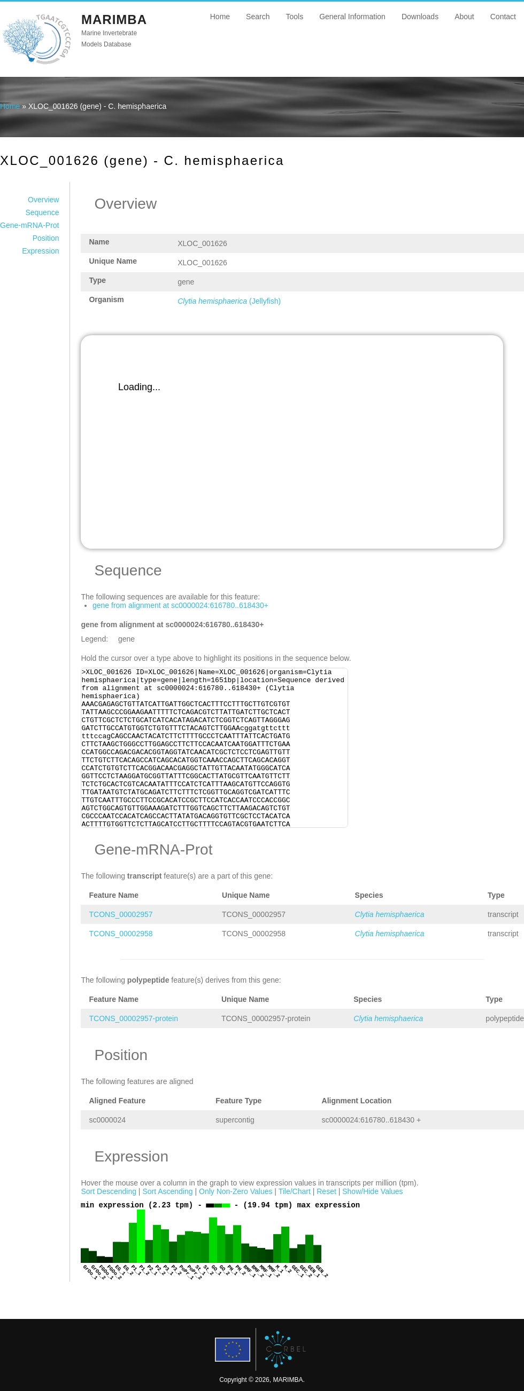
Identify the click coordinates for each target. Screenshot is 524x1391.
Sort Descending (108, 1191)
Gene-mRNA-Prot (29, 225)
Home (220, 16)
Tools (294, 16)
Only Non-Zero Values (235, 1191)
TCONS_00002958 (120, 933)
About (464, 16)
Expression (40, 251)
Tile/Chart (295, 1191)
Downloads (420, 16)
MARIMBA (114, 19)
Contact (503, 16)
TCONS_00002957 (120, 914)
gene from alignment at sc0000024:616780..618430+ (180, 605)
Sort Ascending (167, 1191)
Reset (326, 1191)
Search (257, 16)
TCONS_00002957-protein (133, 1018)
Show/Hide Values (372, 1191)
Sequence (42, 212)
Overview (43, 199)
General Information (352, 16)
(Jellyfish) (229, 301)
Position (46, 238)
